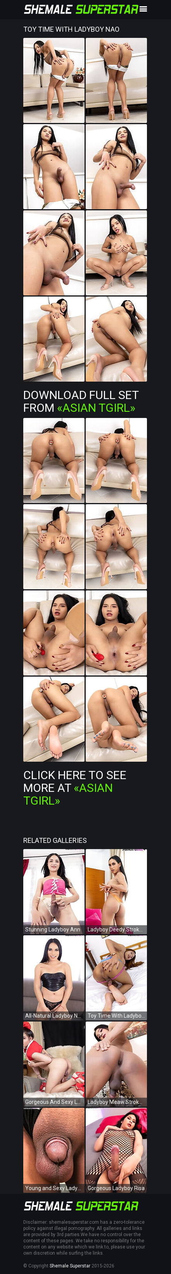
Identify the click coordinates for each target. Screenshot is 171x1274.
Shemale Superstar (70, 1266)
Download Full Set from (80, 401)
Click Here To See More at (74, 787)
